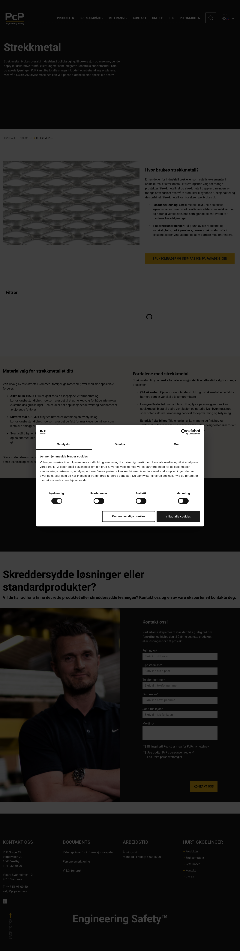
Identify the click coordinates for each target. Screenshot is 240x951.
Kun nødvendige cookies (128, 516)
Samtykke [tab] (63, 444)
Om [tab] (176, 444)
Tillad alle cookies (178, 516)
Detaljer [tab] (120, 444)
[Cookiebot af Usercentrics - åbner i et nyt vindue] (183, 432)
